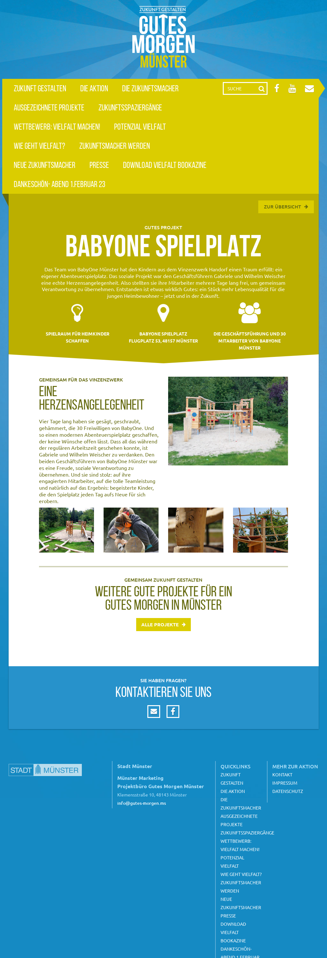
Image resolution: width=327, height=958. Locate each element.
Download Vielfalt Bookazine (164, 165)
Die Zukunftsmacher (150, 88)
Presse (99, 165)
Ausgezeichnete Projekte (49, 107)
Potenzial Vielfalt (140, 126)
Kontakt (282, 774)
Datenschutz (287, 791)
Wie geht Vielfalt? (39, 145)
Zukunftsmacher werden (114, 145)
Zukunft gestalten (40, 88)
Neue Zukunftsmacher (44, 165)
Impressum (284, 783)
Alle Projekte (160, 624)
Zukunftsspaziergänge (130, 107)
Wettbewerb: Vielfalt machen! (57, 126)
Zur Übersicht (282, 206)
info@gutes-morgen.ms (141, 803)
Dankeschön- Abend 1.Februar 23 (59, 184)
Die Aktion (94, 88)
